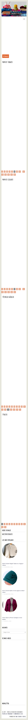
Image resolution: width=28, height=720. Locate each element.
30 (14, 292)
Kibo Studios (18, 716)
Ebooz (24, 716)
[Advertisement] (14, 36)
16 (17, 409)
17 (20, 409)
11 (2, 409)
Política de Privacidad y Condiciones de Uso (12, 714)
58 (14, 174)
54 (2, 174)
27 (5, 292)
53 (23, 171)
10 (19, 171)
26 (2, 292)
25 (23, 289)
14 (11, 409)
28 (8, 292)
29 (11, 292)
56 (8, 174)
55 (5, 174)
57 (11, 174)
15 (14, 409)
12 (5, 409)
